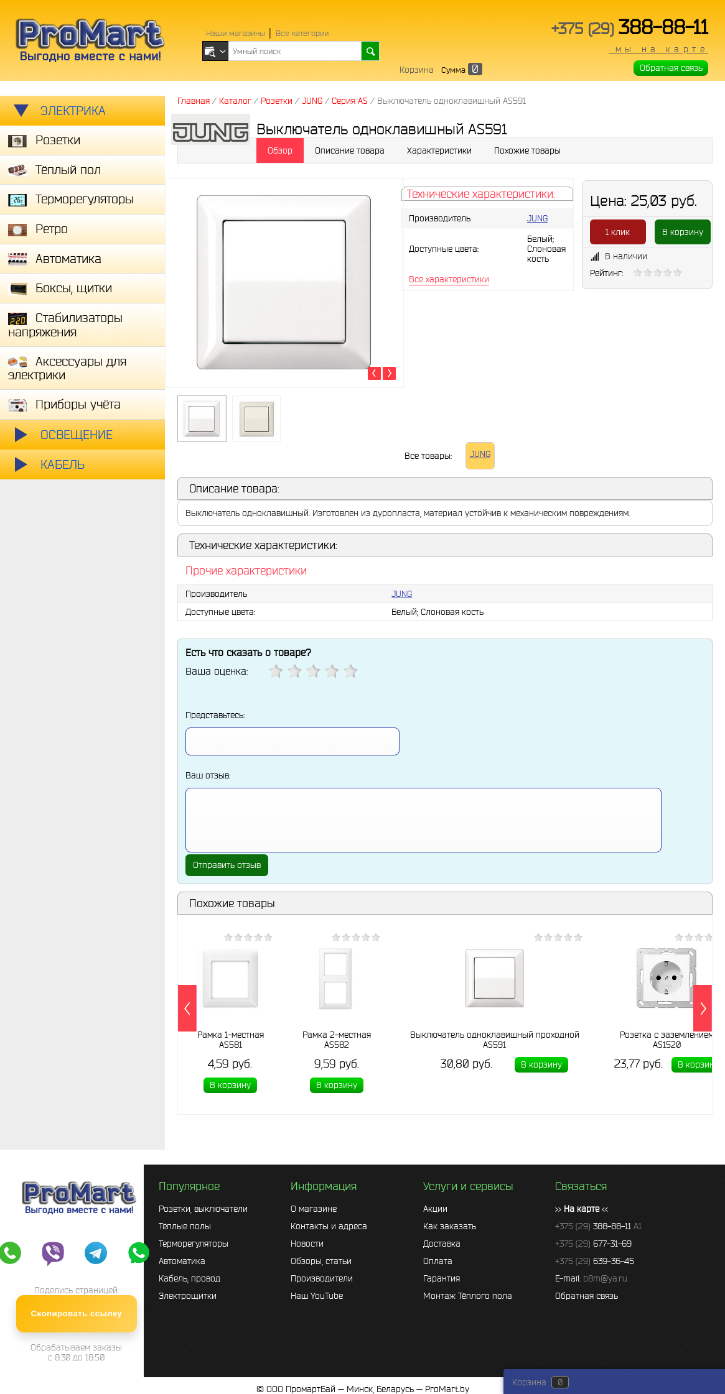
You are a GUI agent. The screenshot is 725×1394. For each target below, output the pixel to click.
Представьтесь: (215, 715)
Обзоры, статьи (321, 1261)
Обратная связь (671, 68)
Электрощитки (188, 1296)
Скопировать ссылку (77, 1313)
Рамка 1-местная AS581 (230, 1039)
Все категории (302, 33)
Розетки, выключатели (203, 1209)
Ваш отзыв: (207, 775)
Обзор (280, 150)
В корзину (682, 232)
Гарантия (441, 1278)
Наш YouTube (317, 1296)
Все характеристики (449, 279)
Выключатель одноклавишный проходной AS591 (494, 1039)
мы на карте (658, 49)
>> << (581, 1209)
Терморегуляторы (193, 1244)
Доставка (442, 1244)
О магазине (314, 1209)
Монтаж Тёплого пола (467, 1296)
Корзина (417, 70)
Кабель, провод (189, 1278)
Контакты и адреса (329, 1226)
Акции (435, 1209)
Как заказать (449, 1226)
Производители (322, 1278)
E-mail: (591, 1278)
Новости (307, 1244)
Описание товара (350, 150)
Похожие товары (527, 150)
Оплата (437, 1261)
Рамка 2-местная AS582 (336, 1039)
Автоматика (182, 1261)
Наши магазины (235, 33)
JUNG (537, 218)
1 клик (618, 232)
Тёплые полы (185, 1226)
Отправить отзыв (227, 865)
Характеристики (439, 150)
